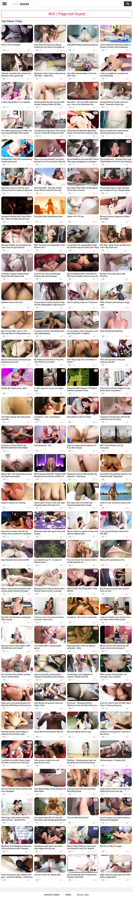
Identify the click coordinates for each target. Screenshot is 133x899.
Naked (20, 4)
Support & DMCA (51, 895)
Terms (68, 895)
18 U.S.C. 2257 (83, 895)
